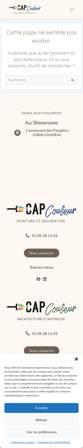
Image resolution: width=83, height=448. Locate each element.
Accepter (41, 408)
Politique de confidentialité (53, 442)
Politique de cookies (23, 442)
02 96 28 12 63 (45, 235)
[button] (76, 359)
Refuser (41, 420)
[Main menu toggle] (71, 9)
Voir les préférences (41, 432)
